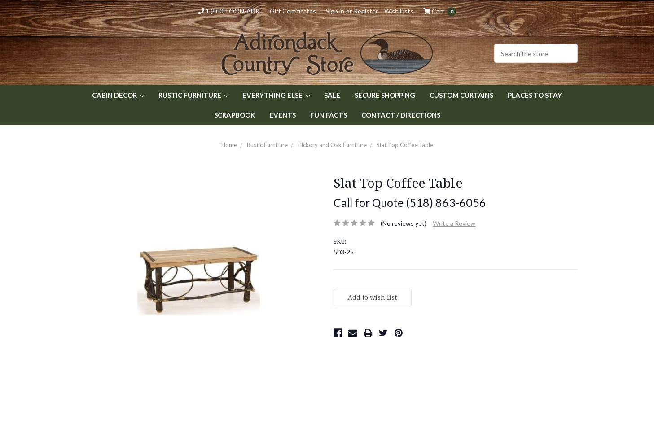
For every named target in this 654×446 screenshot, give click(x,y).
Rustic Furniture (193, 95)
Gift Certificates (293, 11)
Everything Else (276, 95)
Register (366, 11)
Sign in (335, 11)
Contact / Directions (400, 115)
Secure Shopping (385, 95)
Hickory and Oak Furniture (332, 145)
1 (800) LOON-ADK (229, 11)
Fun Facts (328, 115)
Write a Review (454, 223)
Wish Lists (398, 11)
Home (229, 145)
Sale (332, 95)
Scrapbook (234, 115)
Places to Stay (535, 95)
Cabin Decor (118, 95)
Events (282, 115)
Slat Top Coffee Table (405, 145)
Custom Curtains (461, 95)
